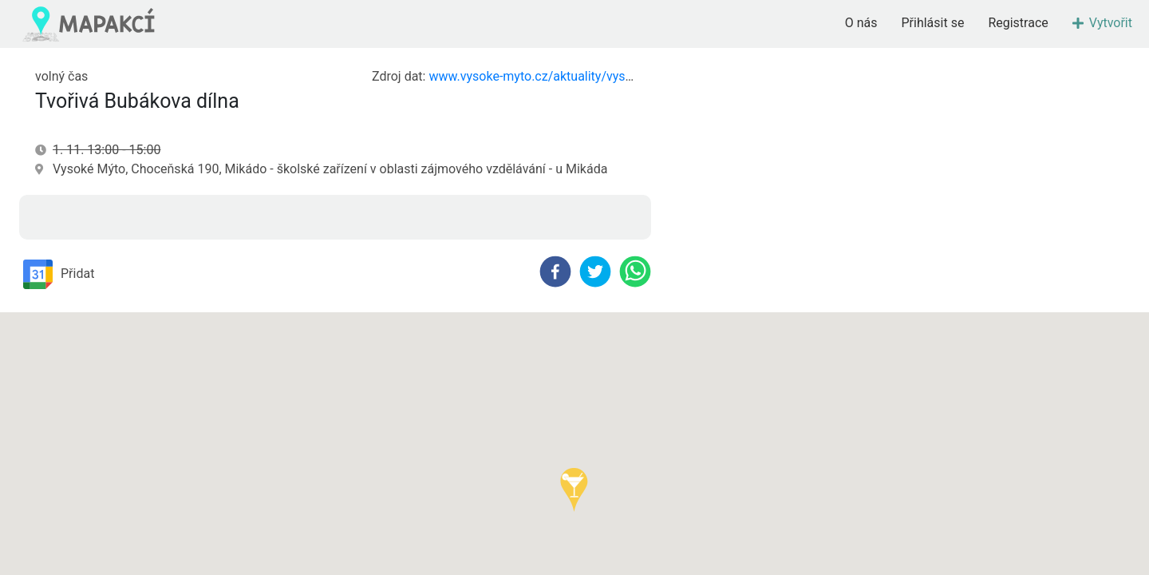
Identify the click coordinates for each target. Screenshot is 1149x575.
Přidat (58, 274)
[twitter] (595, 272)
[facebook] (555, 272)
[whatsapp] (635, 272)
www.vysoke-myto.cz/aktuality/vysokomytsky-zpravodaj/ (589, 76)
